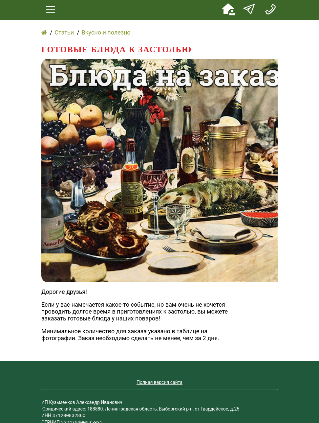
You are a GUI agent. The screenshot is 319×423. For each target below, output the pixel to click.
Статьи (64, 32)
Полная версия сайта (159, 382)
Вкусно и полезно (106, 32)
